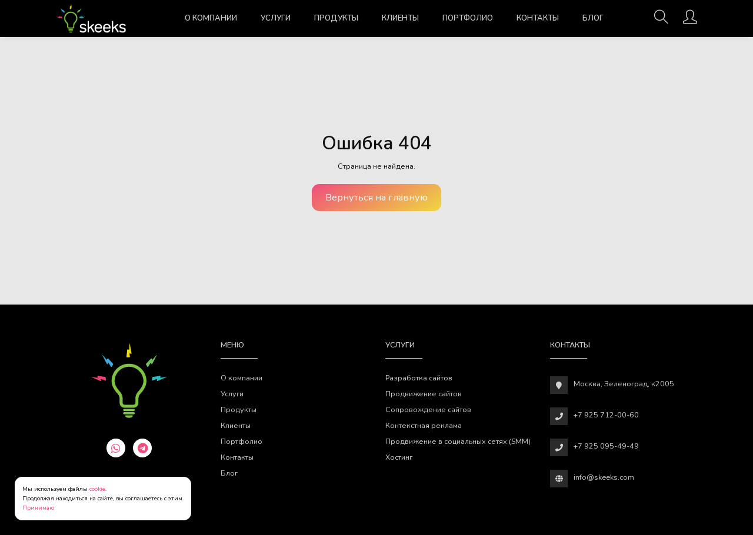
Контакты (538, 18)
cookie (97, 489)
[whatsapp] (115, 448)
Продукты (336, 18)
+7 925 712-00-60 (606, 415)
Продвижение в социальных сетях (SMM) (458, 441)
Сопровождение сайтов (428, 409)
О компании (211, 18)
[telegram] (142, 448)
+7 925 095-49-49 (606, 446)
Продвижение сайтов (423, 394)
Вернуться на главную (376, 197)
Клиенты (400, 18)
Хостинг (398, 457)
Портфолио (467, 18)
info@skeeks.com (604, 477)
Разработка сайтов (418, 378)
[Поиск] (661, 20)
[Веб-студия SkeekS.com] (91, 18)
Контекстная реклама (423, 425)
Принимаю (38, 508)
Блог (593, 18)
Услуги (276, 18)
